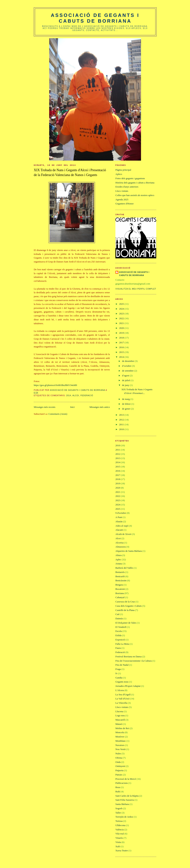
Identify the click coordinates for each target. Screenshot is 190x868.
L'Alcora (119, 690)
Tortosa (119, 821)
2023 (122, 313)
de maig (126, 399)
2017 (122, 342)
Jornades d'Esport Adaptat (127, 686)
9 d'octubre (120, 513)
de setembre (128, 370)
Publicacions (121, 783)
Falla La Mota (122, 643)
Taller (118, 812)
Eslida (118, 635)
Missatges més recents (44, 407)
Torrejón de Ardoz (124, 816)
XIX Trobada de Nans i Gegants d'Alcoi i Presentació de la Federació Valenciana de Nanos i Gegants (70, 172)
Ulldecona (120, 825)
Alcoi (76, 395)
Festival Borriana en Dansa (128, 656)
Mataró (118, 724)
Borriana (119, 593)
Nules (118, 753)
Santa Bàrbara (122, 804)
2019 (122, 332)
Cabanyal (120, 597)
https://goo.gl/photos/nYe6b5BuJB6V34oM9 (55, 385)
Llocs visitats (121, 191)
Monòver (119, 736)
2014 (68, 395)
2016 (122, 347)
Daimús (119, 618)
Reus (117, 787)
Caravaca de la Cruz (125, 601)
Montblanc (120, 740)
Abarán (118, 521)
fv (116, 673)
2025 (122, 304)
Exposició (120, 639)
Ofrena (118, 757)
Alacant (119, 529)
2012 (122, 419)
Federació (87, 395)
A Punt (118, 517)
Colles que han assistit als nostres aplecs (134, 195)
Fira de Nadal (122, 664)
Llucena (119, 711)
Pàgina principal (123, 169)
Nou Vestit (120, 749)
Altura (118, 555)
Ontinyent (120, 766)
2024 (122, 308)
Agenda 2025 (121, 199)
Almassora (120, 546)
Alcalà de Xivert (123, 534)
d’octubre (127, 365)
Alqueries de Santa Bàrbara (128, 551)
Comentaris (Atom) (57, 413)
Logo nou (120, 715)
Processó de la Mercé (125, 778)
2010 (122, 429)
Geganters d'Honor (124, 203)
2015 (122, 352)
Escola (118, 631)
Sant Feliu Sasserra (124, 799)
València (119, 829)
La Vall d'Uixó (122, 698)
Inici (72, 407)
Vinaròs (119, 837)
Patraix (118, 774)
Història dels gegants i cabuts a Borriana (134, 182)
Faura (118, 648)
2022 (122, 318)
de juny (126, 385)
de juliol (126, 380)
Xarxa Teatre (121, 850)
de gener (126, 408)
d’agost (126, 375)
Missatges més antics (99, 407)
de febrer (126, 403)
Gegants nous (121, 681)
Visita (118, 842)
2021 (122, 323)
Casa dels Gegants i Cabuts (128, 605)
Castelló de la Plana (125, 610)
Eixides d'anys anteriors (126, 186)
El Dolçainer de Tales (125, 622)
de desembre (128, 361)
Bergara (119, 584)
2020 (122, 328)
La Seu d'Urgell (123, 694)
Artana (118, 563)
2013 (122, 414)
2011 (122, 424)
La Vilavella (121, 702)
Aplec (118, 559)
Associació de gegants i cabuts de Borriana (95, 18)
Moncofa (119, 732)
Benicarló (120, 576)
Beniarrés (120, 572)
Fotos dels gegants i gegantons (130, 178)
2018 (122, 337)
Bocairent (120, 589)
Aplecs (118, 174)
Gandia (118, 677)
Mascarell (120, 719)
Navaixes (119, 745)
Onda (118, 762)
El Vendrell (120, 627)
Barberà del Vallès (124, 567)
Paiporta (119, 770)
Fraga (118, 669)
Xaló (117, 846)
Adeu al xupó (121, 525)
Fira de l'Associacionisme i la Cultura (133, 660)
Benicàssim (121, 580)
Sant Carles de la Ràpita (127, 795)
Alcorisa (119, 542)
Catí (117, 614)
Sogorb (118, 808)
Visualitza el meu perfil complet (135, 289)
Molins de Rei (122, 728)
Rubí (117, 791)
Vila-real (119, 833)
